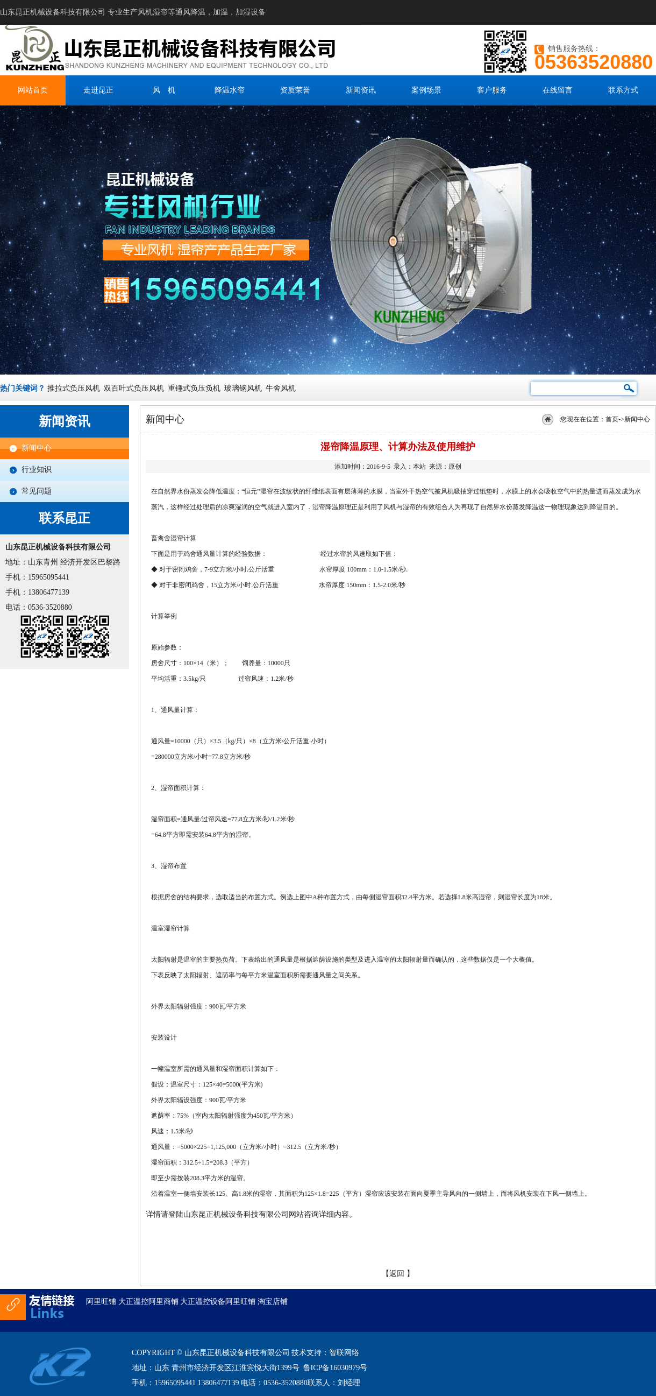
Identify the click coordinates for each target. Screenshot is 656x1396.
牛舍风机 (281, 388)
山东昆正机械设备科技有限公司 (236, 1214)
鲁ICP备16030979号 (335, 1368)
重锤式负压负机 (194, 388)
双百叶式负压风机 (134, 388)
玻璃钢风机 (243, 388)
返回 (396, 1274)
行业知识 (37, 470)
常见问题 (37, 491)
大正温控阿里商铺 (148, 1302)
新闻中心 (37, 448)
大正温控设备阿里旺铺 (217, 1302)
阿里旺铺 (101, 1302)
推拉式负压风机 (73, 388)
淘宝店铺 (273, 1302)
